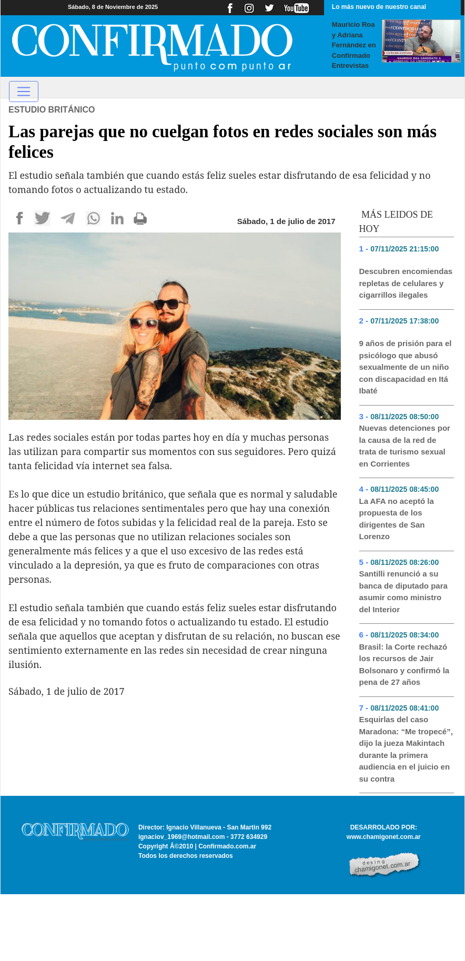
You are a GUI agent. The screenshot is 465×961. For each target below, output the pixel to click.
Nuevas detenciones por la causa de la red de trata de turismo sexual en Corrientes (404, 445)
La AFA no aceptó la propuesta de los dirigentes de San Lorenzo (396, 519)
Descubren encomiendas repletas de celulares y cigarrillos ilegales (406, 283)
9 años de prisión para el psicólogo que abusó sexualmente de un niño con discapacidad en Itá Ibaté (405, 367)
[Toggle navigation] (23, 91)
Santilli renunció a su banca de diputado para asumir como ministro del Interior (403, 591)
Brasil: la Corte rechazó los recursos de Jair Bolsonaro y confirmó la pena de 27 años (404, 664)
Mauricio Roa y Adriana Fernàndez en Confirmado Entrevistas (354, 45)
